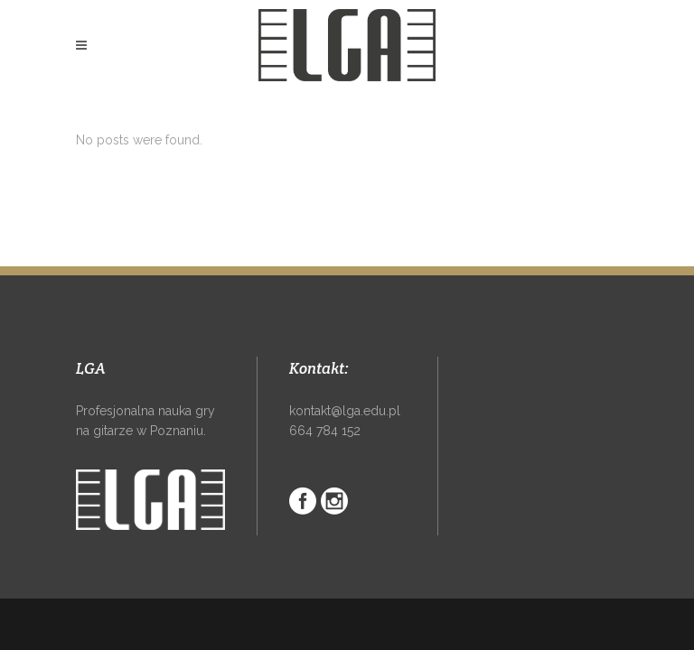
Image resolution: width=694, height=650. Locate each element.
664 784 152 (325, 430)
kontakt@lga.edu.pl (344, 411)
